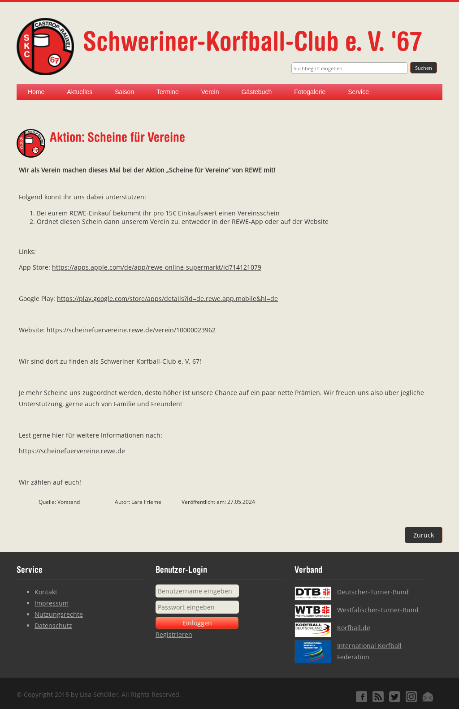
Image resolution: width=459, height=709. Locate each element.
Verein (210, 91)
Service (358, 91)
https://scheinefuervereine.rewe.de (72, 451)
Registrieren (174, 634)
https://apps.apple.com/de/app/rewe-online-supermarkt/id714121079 (156, 267)
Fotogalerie (309, 91)
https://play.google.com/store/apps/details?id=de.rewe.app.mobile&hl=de (167, 298)
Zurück (423, 535)
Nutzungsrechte (59, 614)
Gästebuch (256, 91)
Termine (167, 91)
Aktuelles (79, 91)
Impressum (52, 603)
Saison (124, 91)
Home (36, 91)
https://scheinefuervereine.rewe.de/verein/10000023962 (131, 330)
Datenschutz (53, 625)
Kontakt (46, 592)
